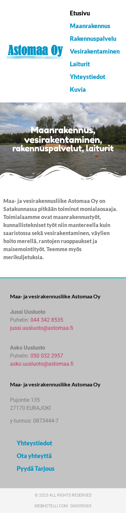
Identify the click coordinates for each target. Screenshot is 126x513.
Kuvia (78, 89)
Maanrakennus (90, 25)
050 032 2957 (46, 356)
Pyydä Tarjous (35, 468)
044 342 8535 (46, 320)
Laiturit (80, 64)
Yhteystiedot (87, 76)
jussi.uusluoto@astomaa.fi (41, 328)
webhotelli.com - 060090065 (63, 506)
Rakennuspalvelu (93, 38)
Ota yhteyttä (34, 455)
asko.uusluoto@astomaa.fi (42, 364)
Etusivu (80, 13)
